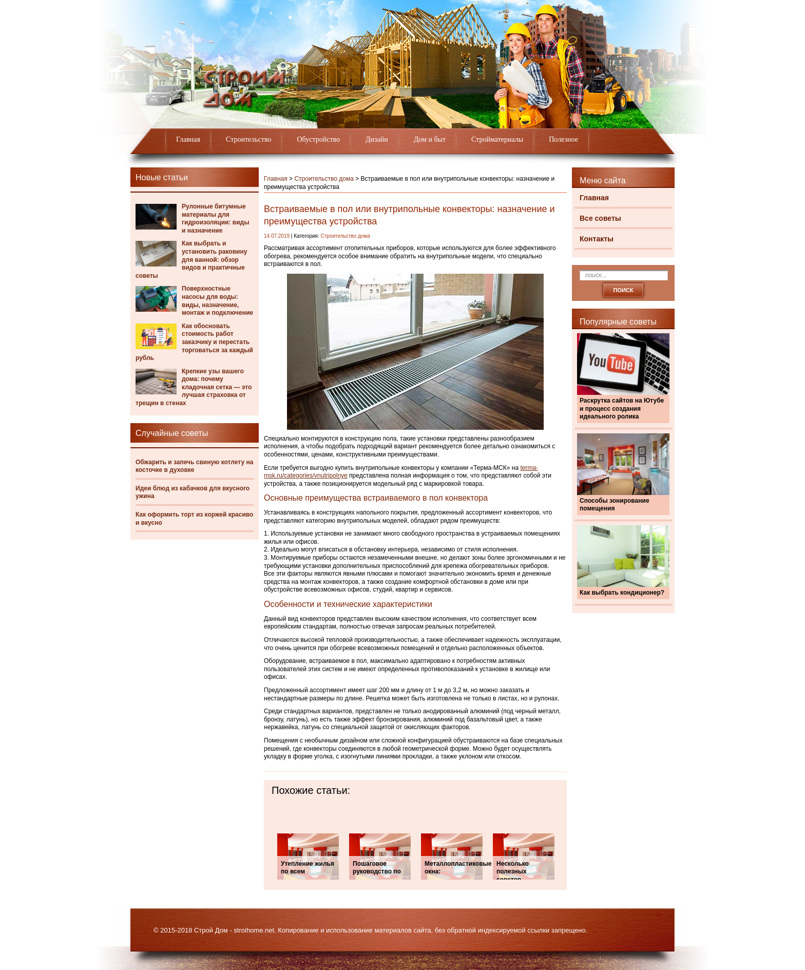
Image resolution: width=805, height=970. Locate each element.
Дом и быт (430, 139)
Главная (188, 139)
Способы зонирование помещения (614, 504)
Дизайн (377, 139)
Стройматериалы (497, 139)
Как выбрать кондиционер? (622, 592)
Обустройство (318, 139)
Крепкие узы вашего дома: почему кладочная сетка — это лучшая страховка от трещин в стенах (194, 387)
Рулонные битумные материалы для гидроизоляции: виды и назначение (215, 218)
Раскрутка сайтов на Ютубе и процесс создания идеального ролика (622, 408)
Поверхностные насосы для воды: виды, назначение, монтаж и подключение (217, 300)
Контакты (597, 239)
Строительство (248, 139)
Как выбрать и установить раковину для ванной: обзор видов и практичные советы (191, 259)
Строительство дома (323, 178)
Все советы (600, 218)
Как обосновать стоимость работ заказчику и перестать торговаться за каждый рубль (194, 342)
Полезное (563, 139)
